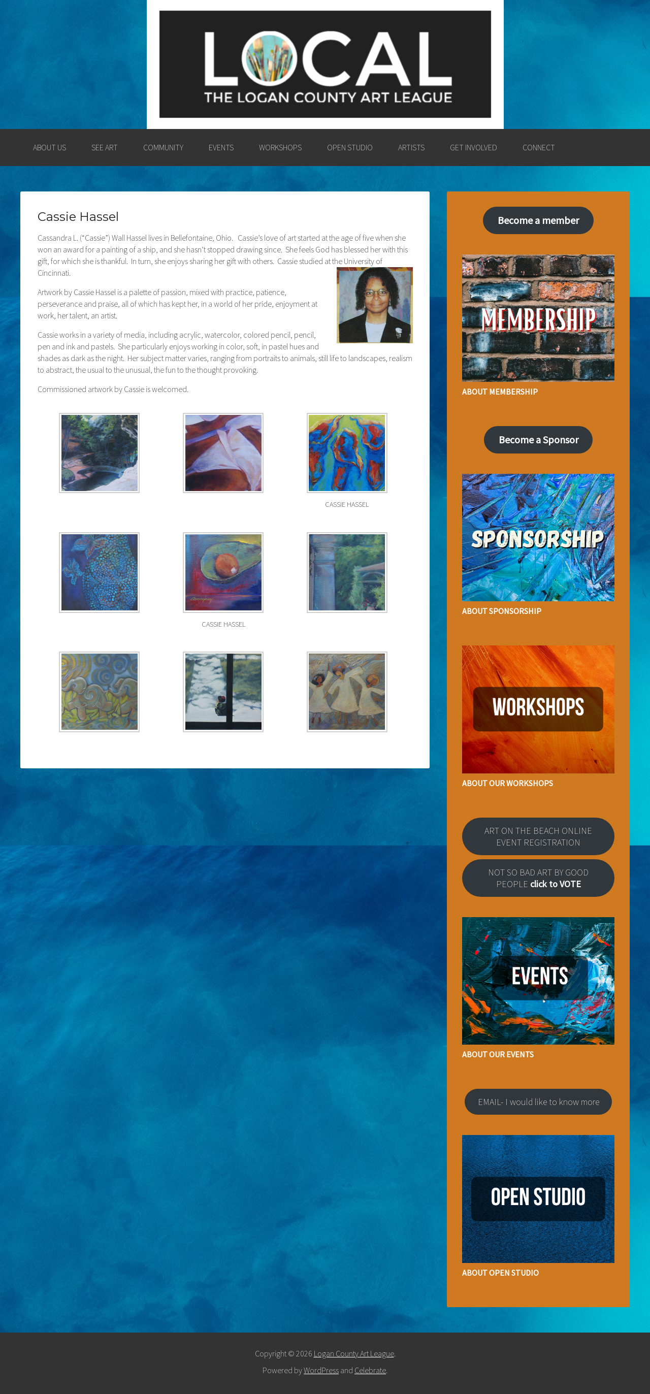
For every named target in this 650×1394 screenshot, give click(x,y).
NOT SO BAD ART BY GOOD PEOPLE (538, 878)
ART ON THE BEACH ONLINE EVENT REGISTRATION (538, 836)
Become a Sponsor (538, 439)
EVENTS (221, 147)
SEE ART (104, 147)
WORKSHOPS (280, 147)
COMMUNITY (163, 147)
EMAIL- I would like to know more (538, 1102)
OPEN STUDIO (350, 147)
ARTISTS (411, 147)
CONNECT (539, 147)
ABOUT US (49, 147)
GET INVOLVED (473, 147)
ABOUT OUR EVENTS (498, 1054)
